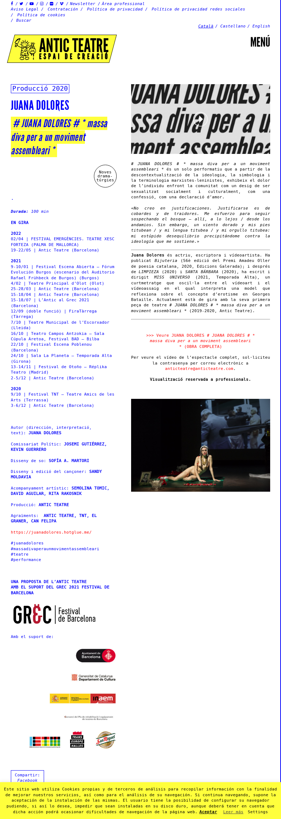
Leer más (233, 812)
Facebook (27, 780)
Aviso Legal (25, 9)
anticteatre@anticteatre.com (199, 368)
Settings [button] (258, 812)
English (261, 26)
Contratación (63, 9)
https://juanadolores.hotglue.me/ (51, 532)
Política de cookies (41, 15)
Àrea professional (123, 3)
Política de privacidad (115, 9)
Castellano (233, 26)
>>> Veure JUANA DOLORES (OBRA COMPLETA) (200, 341)
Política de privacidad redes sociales (198, 9)
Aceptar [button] (208, 812)
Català (205, 26)
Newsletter (82, 3)
